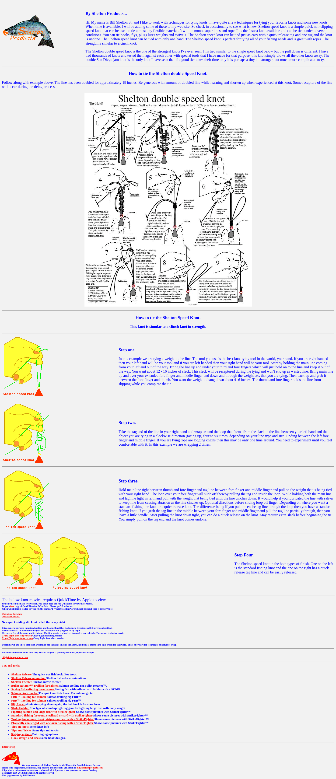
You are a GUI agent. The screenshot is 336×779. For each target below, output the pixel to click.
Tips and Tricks (11, 665)
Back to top (8, 746)
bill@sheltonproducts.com (15, 657)
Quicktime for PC (11, 616)
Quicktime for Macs (12, 614)
